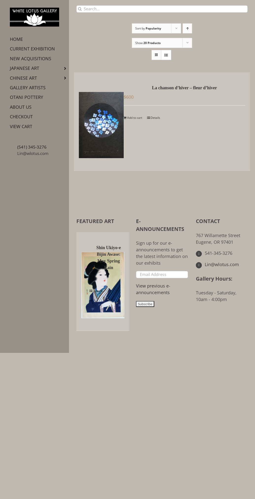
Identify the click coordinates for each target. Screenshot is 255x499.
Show (148, 43)
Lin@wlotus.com (33, 153)
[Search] (80, 9)
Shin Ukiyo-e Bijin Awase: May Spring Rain (108, 257)
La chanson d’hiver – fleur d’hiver (184, 87)
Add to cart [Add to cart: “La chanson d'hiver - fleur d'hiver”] (134, 118)
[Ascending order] (187, 28)
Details (155, 118)
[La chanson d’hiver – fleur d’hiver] (98, 121)
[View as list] (166, 55)
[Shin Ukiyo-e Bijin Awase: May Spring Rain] (86, 281)
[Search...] (162, 9)
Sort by (148, 28)
